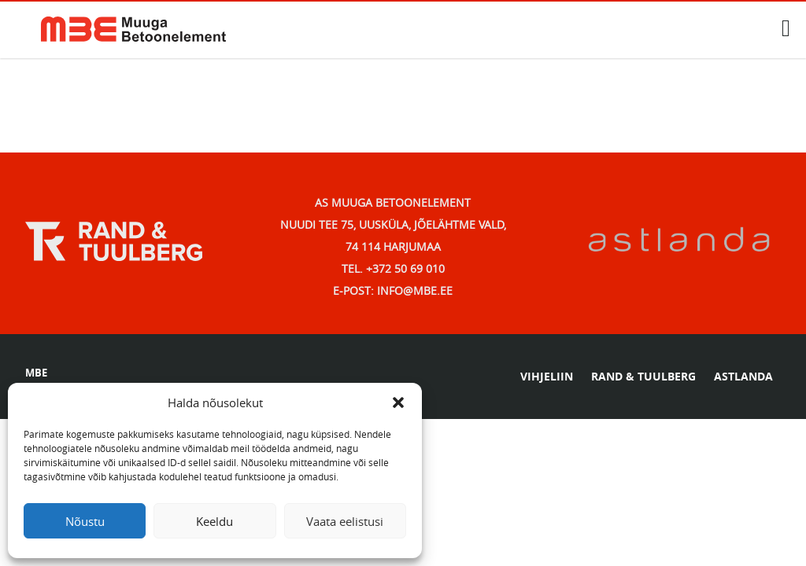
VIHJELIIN (546, 376)
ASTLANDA (743, 376)
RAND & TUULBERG (643, 376)
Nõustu (85, 521)
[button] (398, 402)
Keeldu (214, 521)
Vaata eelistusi (344, 521)
